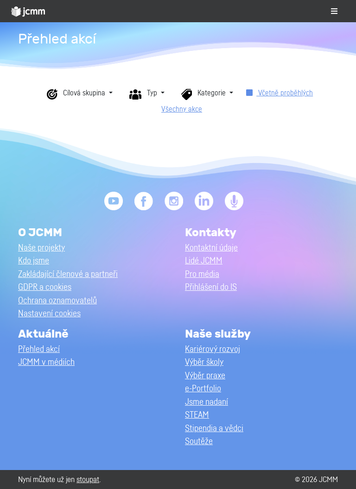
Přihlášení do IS (211, 287)
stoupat (87, 479)
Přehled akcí (39, 349)
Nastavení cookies (49, 313)
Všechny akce (181, 109)
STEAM (197, 415)
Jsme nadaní (206, 402)
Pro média (202, 274)
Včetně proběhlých (279, 93)
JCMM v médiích (46, 362)
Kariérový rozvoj (212, 349)
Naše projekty (41, 248)
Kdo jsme (33, 261)
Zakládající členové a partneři (68, 274)
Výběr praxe (205, 375)
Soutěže (199, 441)
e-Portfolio (203, 388)
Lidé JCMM (203, 261)
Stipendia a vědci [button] (214, 428)
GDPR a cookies (44, 287)
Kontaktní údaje (211, 248)
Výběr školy (204, 362)
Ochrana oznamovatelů (57, 300)
